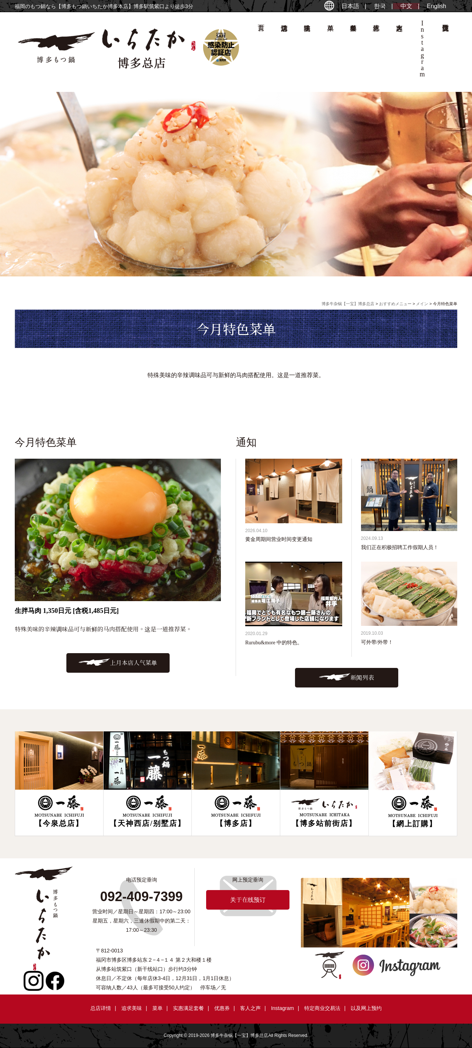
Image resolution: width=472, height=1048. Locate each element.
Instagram (282, 1008)
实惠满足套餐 (188, 1008)
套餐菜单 (353, 50)
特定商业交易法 (322, 1008)
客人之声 (399, 50)
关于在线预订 (445, 50)
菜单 (330, 50)
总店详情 (284, 50)
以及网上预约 (366, 1008)
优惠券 (376, 50)
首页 (261, 50)
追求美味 (307, 50)
